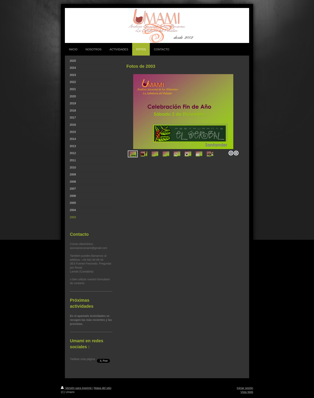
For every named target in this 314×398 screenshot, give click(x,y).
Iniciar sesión (245, 388)
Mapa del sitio (102, 388)
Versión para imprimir (77, 388)
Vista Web (247, 392)
